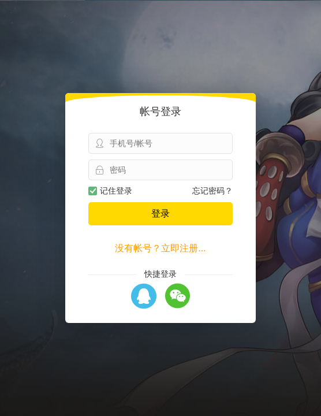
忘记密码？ (212, 190)
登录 (160, 213)
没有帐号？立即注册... (160, 248)
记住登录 (110, 190)
